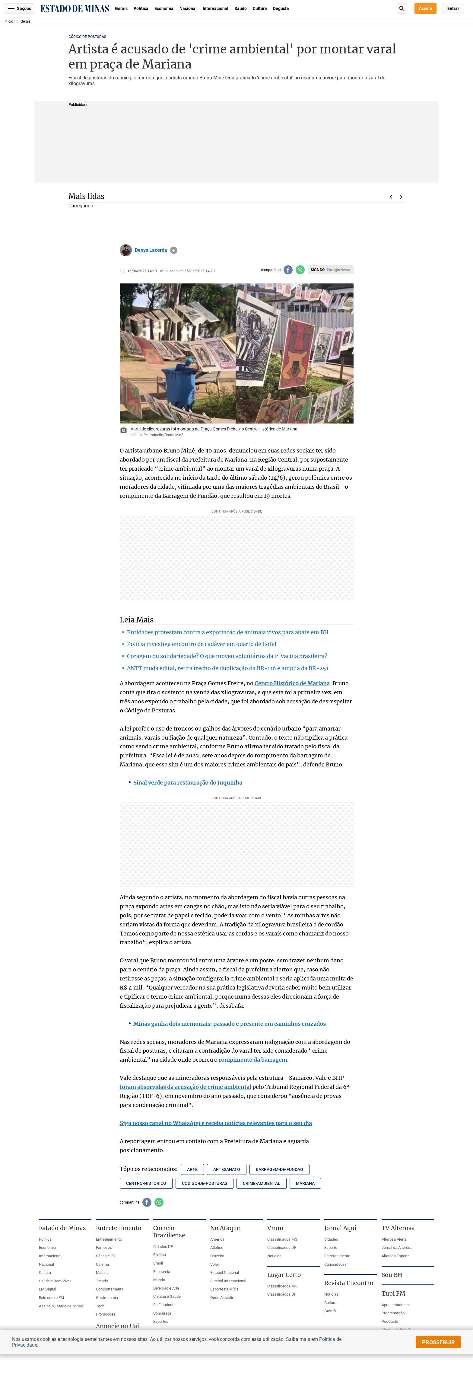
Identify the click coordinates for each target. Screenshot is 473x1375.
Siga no (318, 270)
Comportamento (109, 1289)
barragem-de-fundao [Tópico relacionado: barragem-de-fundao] (279, 1169)
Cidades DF (163, 1246)
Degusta (281, 8)
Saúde (240, 8)
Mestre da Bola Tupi (398, 1329)
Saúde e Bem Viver (55, 1281)
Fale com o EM (51, 1297)
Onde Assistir (221, 1297)
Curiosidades (335, 1264)
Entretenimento (109, 1239)
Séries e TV (106, 1256)
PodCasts (390, 1321)
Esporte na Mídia (224, 1289)
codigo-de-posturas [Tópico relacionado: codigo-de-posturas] (204, 1183)
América (217, 1239)
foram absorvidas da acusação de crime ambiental (185, 1086)
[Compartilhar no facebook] (288, 269)
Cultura (260, 8)
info (173, 250)
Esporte (330, 1247)
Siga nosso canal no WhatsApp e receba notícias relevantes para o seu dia (216, 1123)
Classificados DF (281, 1247)
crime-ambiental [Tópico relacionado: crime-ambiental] (261, 1183)
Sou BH (392, 1274)
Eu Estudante (164, 1305)
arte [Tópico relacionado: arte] (192, 1169)
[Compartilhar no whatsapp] (300, 269)
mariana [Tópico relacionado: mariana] (305, 1183)
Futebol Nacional (224, 1272)
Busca (402, 8)
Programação (393, 1313)
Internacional (215, 8)
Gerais (121, 8)
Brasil (158, 1263)
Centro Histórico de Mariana (292, 683)
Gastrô (330, 1311)
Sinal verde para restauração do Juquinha (187, 782)
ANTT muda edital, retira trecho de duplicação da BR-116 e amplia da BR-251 (228, 668)
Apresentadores (395, 1305)
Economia (163, 8)
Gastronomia (107, 1297)
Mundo (159, 1279)
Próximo (401, 196)
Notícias (274, 1256)
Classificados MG (282, 1239)
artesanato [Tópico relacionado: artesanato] (226, 1169)
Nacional (188, 8)
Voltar (391, 196)
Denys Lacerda (151, 250)
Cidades (331, 1239)
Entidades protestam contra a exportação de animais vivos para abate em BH (228, 632)
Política (141, 8)
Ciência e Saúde (167, 1296)
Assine (425, 8)
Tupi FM (393, 1293)
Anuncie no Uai (117, 1326)
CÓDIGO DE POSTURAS (87, 37)
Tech (100, 1306)
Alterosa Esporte (396, 1256)
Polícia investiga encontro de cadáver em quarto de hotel (201, 644)
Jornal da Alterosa (397, 1247)
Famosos (104, 1247)
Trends (102, 1281)
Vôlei (214, 1264)
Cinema (102, 1264)
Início (9, 21)
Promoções (106, 1314)
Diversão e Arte (166, 1288)
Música (102, 1272)
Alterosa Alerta (394, 1239)
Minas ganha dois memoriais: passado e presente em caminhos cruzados (229, 1023)
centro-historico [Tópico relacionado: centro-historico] (146, 1183)
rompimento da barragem (253, 1059)
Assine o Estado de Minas (61, 1306)
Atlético (216, 1247)
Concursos (162, 1313)
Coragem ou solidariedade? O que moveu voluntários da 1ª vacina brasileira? (227, 656)
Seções (19, 8)
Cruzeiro (217, 1256)
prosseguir (438, 1342)
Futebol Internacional (228, 1281)
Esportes (160, 1321)
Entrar (453, 8)
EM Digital (47, 1289)
